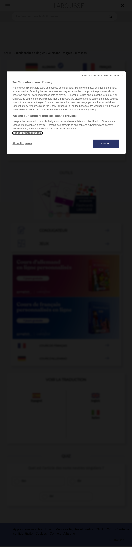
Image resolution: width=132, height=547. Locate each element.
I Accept (106, 143)
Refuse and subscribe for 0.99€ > (102, 75)
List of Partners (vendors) (27, 133)
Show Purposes (22, 143)
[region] (66, 112)
